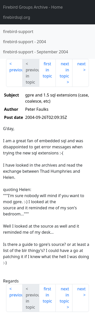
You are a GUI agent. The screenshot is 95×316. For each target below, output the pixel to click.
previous (16, 70)
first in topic (47, 70)
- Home (33, 7)
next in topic (64, 70)
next (81, 64)
